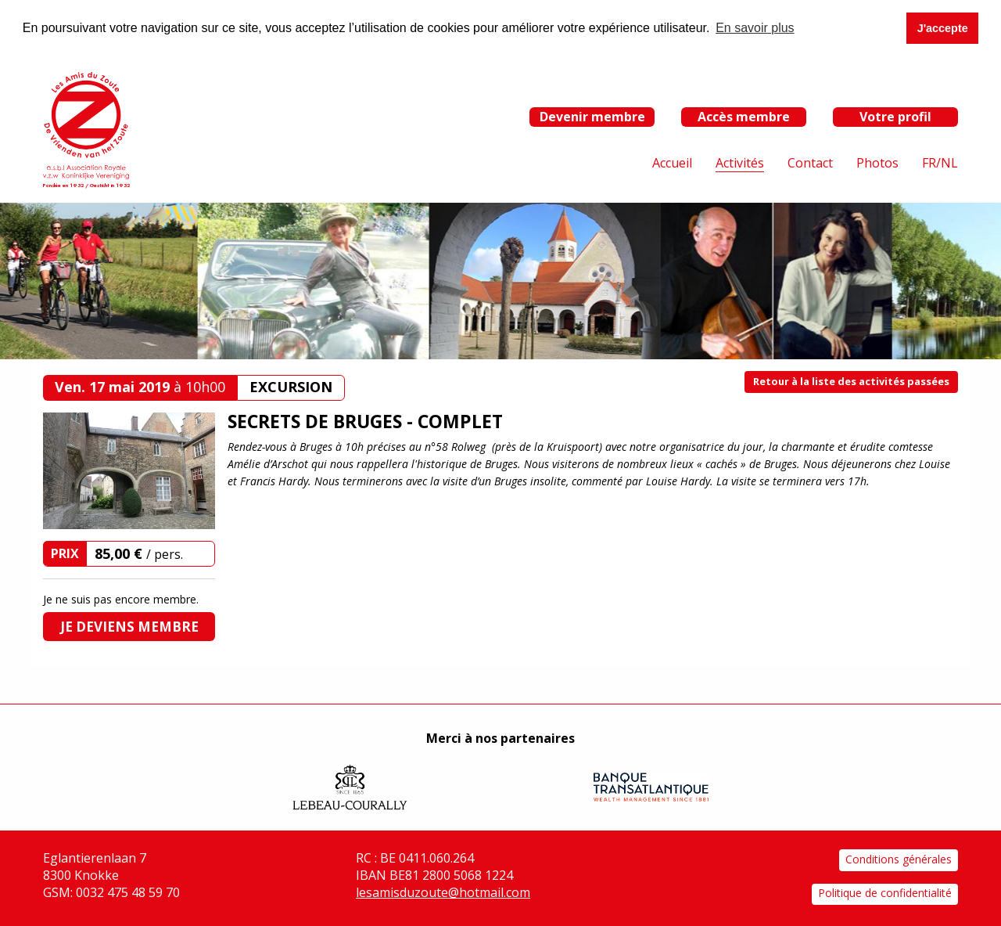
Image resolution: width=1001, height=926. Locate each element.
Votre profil (895, 115)
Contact (810, 162)
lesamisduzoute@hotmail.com (443, 892)
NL (949, 162)
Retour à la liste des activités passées (851, 381)
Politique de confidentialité (885, 892)
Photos (877, 162)
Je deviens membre (129, 627)
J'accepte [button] (942, 28)
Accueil (672, 162)
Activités (740, 162)
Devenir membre (592, 115)
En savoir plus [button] (755, 27)
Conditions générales (898, 859)
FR (929, 162)
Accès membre (744, 115)
